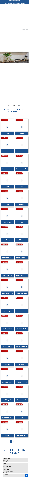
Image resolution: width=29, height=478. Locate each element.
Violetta (22, 133)
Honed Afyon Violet (7, 293)
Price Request (5, 120)
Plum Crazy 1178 (21, 400)
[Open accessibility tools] (26, 475)
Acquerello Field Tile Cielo (21, 382)
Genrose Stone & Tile (8, 468)
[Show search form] (23, 28)
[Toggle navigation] (27, 28)
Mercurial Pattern (7, 382)
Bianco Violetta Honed (7, 169)
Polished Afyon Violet (21, 275)
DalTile (5, 463)
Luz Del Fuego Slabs (21, 346)
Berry (21, 311)
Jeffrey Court (6, 469)
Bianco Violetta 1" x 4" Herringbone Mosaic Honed (21, 435)
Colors (14, 106)
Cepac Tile (6, 460)
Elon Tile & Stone (7, 465)
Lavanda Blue (22, 204)
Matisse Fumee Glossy (21, 257)
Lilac (7, 151)
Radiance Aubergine (7, 346)
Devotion (7, 435)
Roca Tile (6, 472)
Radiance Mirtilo (21, 329)
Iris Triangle (7, 240)
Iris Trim (21, 240)
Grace (21, 417)
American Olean (7, 458)
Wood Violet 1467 (7, 417)
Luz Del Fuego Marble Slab (7, 400)
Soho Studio (6, 476)
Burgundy (7, 364)
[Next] (16, 441)
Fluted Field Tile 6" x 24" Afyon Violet (21, 293)
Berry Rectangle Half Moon (7, 329)
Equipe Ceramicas (8, 466)
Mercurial (21, 364)
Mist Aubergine (7, 275)
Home (10, 106)
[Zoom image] (7, 127)
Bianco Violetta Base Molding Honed (21, 169)
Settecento (6, 474)
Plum (7, 133)
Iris (22, 222)
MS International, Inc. (8, 471)
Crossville (6, 461)
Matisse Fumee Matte (7, 257)
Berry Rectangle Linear (7, 311)
